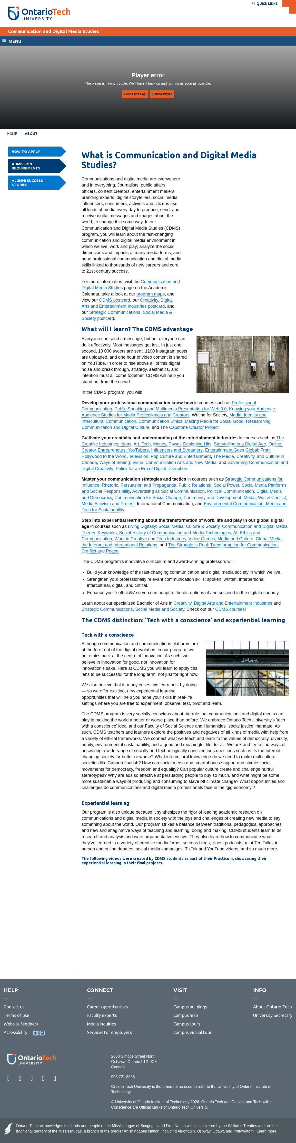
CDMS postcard (114, 300)
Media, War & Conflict (265, 497)
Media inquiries (101, 1023)
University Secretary (272, 1015)
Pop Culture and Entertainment (181, 456)
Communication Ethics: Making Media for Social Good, (192, 421)
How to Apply (39, 152)
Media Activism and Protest (107, 503)
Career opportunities (107, 1006)
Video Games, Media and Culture (220, 538)
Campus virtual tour (192, 1032)
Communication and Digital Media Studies (53, 31)
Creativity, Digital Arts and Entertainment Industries (223, 603)
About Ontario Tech (272, 1006)
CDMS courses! (230, 609)
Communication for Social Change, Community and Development (177, 497)
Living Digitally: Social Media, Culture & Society (174, 526)
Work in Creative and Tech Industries (150, 538)
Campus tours (186, 1023)
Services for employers (109, 1032)
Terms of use (16, 1015)
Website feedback (21, 1023)
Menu (15, 41)
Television (138, 456)
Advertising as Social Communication (168, 491)
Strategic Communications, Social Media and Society (132, 609)
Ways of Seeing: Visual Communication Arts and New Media (158, 462)
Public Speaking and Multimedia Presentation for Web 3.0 (171, 408)
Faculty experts (102, 1015)
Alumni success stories (39, 183)
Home (12, 134)
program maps (151, 294)
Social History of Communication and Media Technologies (175, 532)
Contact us (14, 1006)
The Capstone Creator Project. (190, 427)
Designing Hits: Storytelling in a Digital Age (224, 444)
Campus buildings (190, 1006)
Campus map (185, 1015)
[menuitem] (16, 133)
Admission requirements (39, 166)
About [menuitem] (31, 134)
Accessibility (15, 1032)
